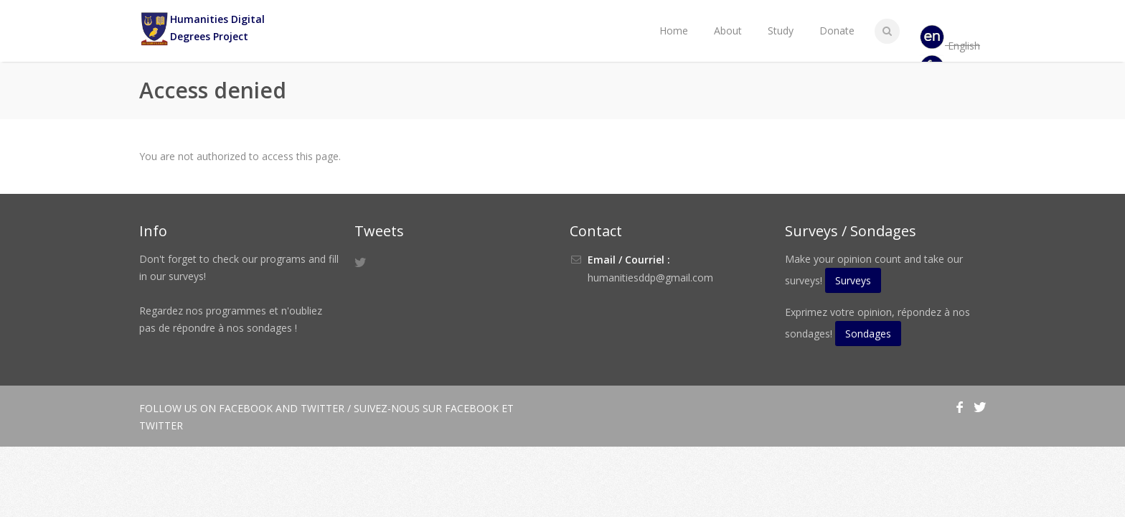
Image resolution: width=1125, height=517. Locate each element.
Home (673, 30)
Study (781, 30)
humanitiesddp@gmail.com (650, 277)
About (728, 30)
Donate (837, 30)
